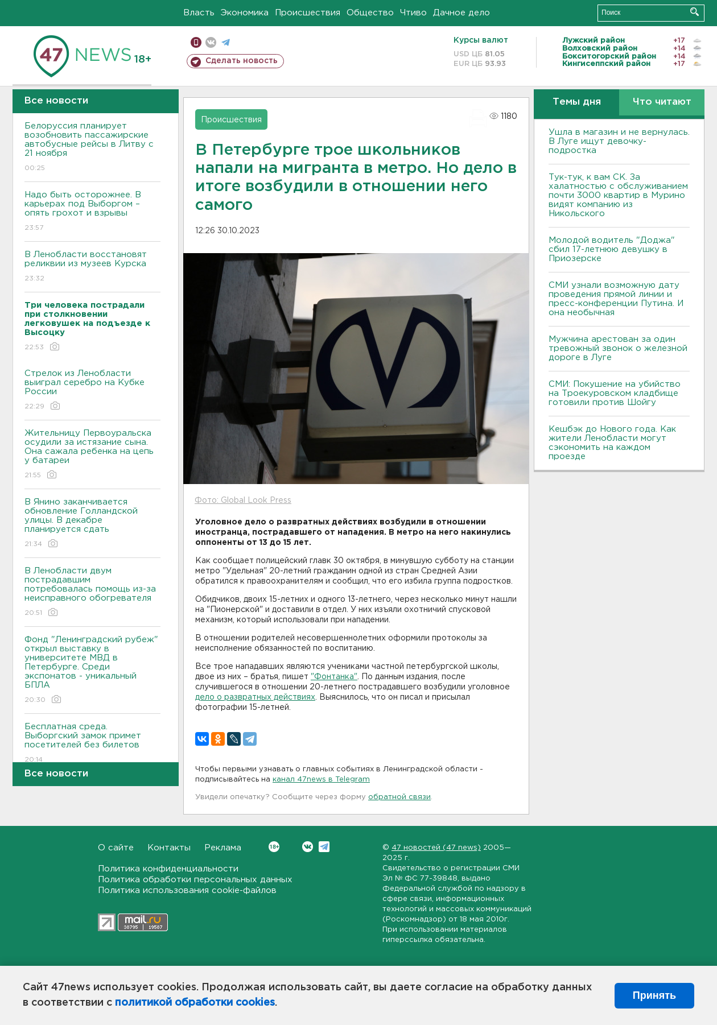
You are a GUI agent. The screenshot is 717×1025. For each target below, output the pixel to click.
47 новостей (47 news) (436, 848)
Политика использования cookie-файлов (187, 890)
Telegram (324, 846)
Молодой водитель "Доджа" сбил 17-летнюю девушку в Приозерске (612, 249)
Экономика (245, 12)
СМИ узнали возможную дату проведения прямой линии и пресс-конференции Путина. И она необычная (616, 299)
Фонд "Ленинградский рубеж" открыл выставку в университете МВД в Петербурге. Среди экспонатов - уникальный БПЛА (92, 670)
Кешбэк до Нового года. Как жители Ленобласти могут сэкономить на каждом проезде (612, 442)
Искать (694, 11)
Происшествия (307, 12)
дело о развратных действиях (255, 697)
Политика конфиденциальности (168, 869)
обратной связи (399, 797)
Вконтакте (274, 846)
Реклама (222, 848)
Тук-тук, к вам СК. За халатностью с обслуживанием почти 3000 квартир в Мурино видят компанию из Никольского (618, 195)
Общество (370, 12)
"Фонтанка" (334, 676)
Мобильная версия (196, 42)
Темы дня (577, 102)
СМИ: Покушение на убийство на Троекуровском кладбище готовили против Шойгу (615, 393)
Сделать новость (241, 60)
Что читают (662, 102)
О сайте (116, 848)
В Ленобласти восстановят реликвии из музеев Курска (92, 267)
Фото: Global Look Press (243, 500)
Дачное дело (461, 12)
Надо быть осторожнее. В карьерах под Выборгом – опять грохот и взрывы (92, 212)
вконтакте (210, 42)
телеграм (225, 42)
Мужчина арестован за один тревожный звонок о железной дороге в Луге (618, 348)
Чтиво (413, 12)
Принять (654, 995)
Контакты (169, 848)
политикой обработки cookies (195, 1002)
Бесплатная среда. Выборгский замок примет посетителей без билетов (92, 743)
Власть (199, 12)
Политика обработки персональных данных (195, 879)
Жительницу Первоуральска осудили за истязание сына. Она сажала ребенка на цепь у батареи (92, 454)
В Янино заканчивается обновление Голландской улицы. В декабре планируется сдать (92, 523)
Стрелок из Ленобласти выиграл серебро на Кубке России (92, 390)
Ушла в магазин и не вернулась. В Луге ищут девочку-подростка (619, 141)
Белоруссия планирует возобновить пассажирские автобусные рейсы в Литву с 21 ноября (92, 147)
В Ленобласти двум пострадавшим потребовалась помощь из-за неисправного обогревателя (92, 592)
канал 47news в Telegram (321, 779)
